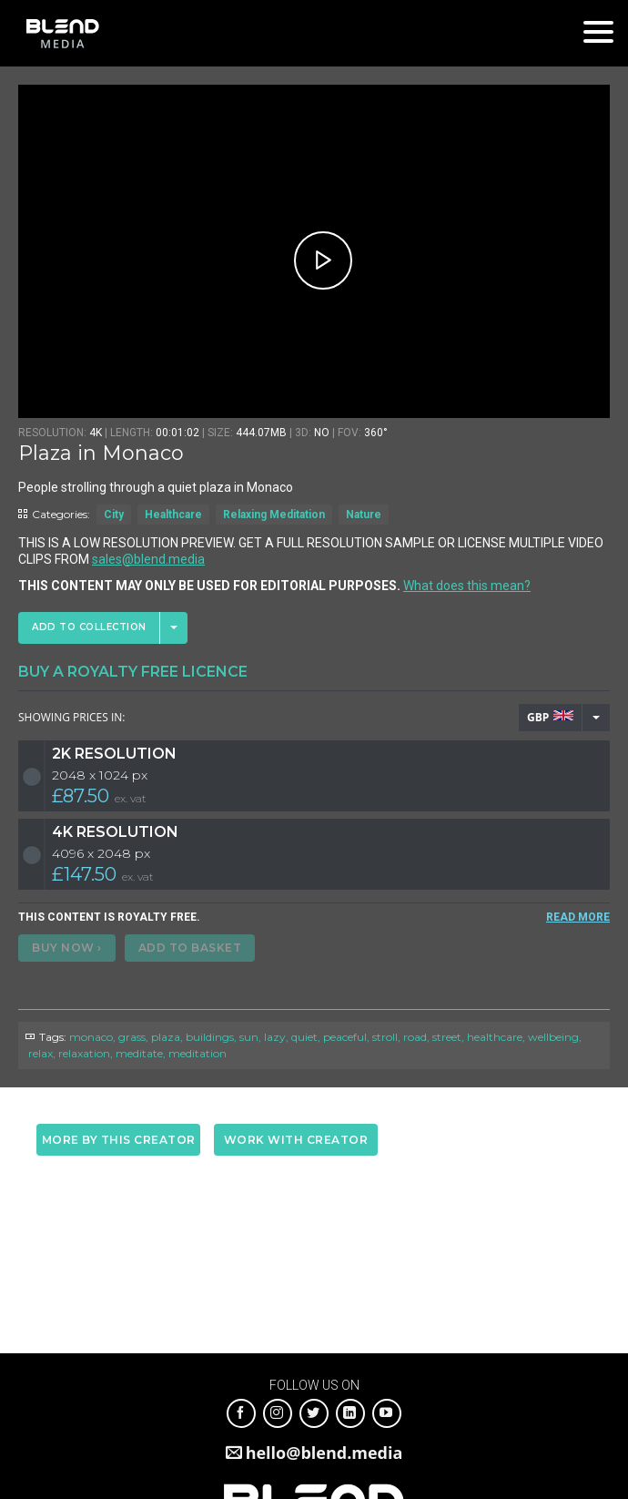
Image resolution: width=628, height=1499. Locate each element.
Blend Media (62, 33)
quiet (304, 1037)
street (446, 1037)
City (114, 514)
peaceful (345, 1037)
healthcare (494, 1037)
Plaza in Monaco (101, 453)
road (415, 1037)
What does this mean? (467, 585)
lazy (275, 1037)
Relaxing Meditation (274, 514)
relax (40, 1053)
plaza (165, 1037)
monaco (91, 1037)
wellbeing (553, 1037)
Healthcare (173, 514)
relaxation (84, 1053)
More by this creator (119, 1140)
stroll (385, 1037)
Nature (363, 514)
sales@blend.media (148, 559)
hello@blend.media (324, 1452)
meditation (197, 1053)
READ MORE (578, 917)
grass (132, 1037)
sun (248, 1037)
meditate (139, 1053)
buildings (210, 1037)
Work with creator (296, 1140)
